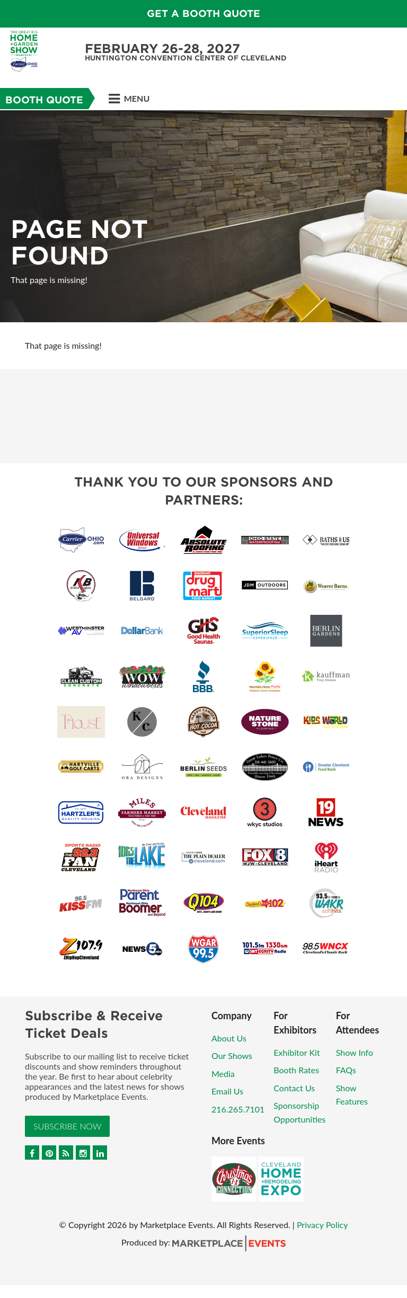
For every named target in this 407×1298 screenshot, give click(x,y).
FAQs (346, 1070)
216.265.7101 (237, 1109)
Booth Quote (44, 99)
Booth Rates (296, 1070)
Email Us (227, 1091)
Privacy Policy (322, 1225)
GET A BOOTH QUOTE (203, 13)
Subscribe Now (67, 1126)
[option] (203, 216)
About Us (228, 1038)
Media (223, 1074)
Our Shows (231, 1055)
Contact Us (294, 1088)
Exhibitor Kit (296, 1052)
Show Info (354, 1052)
